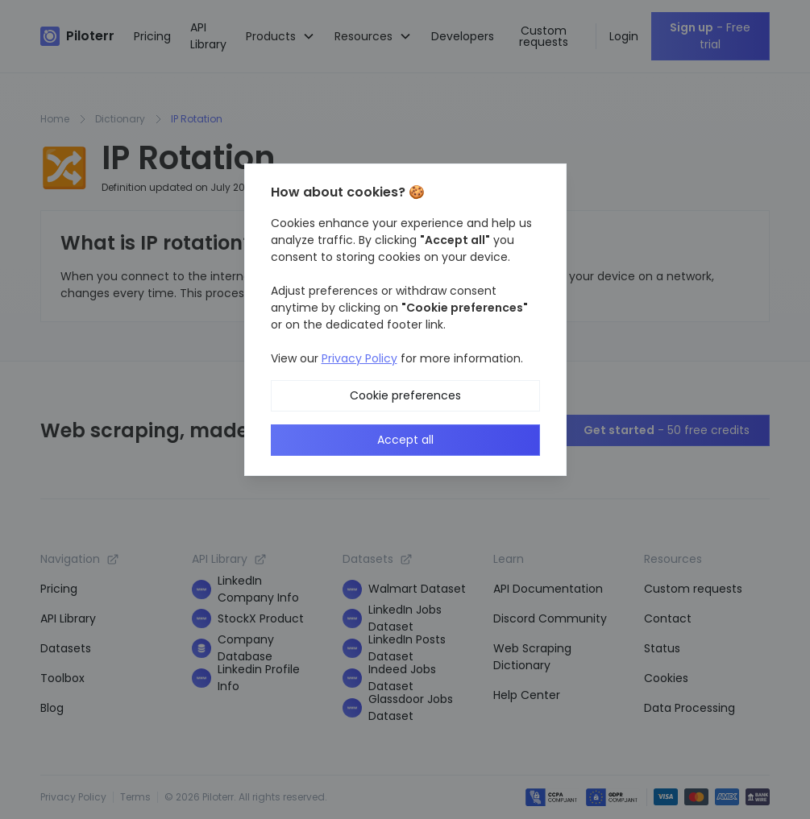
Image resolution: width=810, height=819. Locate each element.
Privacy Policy (359, 358)
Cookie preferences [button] (405, 395)
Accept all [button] (405, 440)
